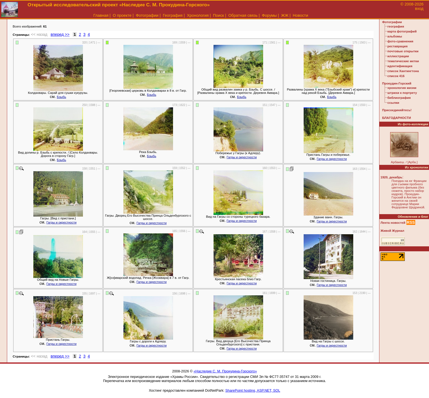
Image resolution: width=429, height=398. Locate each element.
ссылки (393, 102)
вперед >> (60, 34)
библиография (399, 97)
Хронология (198, 15)
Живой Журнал (392, 230)
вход (419, 8)
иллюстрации (398, 56)
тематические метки (403, 61)
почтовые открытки (403, 51)
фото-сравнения (400, 41)
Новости (300, 15)
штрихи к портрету (402, 92)
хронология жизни (401, 87)
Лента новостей (393, 222)
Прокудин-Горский (396, 83)
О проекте (122, 15)
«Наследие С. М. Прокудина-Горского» (225, 371)
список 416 (395, 76)
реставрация (397, 46)
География (173, 15)
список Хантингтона (403, 71)
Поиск (218, 15)
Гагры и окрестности (241, 157)
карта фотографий (402, 31)
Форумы (269, 15)
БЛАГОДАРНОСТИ (396, 117)
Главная (101, 15)
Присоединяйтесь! (397, 110)
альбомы (394, 36)
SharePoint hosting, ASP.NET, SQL (252, 390)
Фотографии (147, 15)
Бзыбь (61, 97)
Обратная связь (243, 15)
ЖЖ (284, 15)
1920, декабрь (391, 177)
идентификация (399, 66)
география (395, 26)
